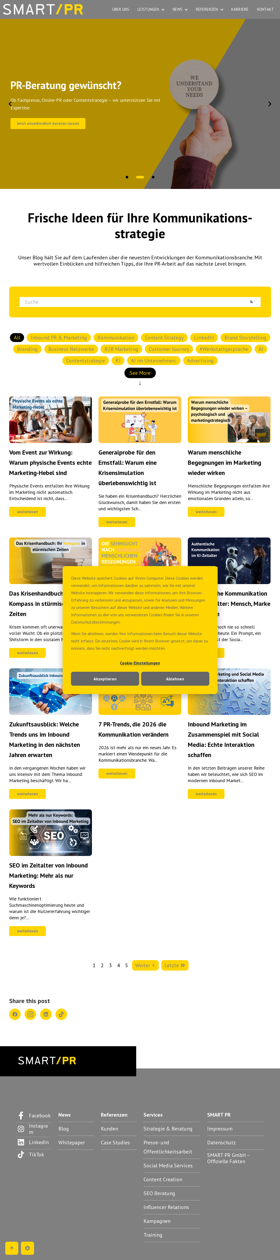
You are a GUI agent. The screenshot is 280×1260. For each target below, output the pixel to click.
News (64, 1114)
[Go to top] (11, 1248)
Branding (27, 349)
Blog (63, 1128)
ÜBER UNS (120, 9)
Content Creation (163, 1179)
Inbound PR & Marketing (59, 337)
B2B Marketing (121, 349)
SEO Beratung (159, 1193)
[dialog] (140, 630)
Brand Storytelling (245, 337)
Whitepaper (71, 1142)
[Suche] (251, 302)
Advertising (200, 360)
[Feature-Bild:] (50, 441)
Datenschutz (221, 1142)
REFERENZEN (207, 9)
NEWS (177, 9)
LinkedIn (204, 337)
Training (153, 1234)
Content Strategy (164, 337)
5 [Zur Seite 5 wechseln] (126, 965)
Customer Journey (169, 349)
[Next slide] (269, 104)
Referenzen (114, 1114)
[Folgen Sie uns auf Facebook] (33, 1115)
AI (261, 349)
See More (140, 373)
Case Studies (115, 1142)
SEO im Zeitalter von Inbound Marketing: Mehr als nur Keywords (48, 875)
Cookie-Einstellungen (140, 662)
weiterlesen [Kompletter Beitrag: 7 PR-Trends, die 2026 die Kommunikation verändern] (116, 773)
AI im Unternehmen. (154, 360)
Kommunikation (115, 337)
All (17, 337)
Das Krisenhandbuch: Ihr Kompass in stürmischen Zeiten (41, 603)
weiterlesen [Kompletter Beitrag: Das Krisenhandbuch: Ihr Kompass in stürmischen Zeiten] (27, 652)
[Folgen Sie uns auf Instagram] (33, 1129)
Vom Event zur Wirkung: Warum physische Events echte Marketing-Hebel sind (50, 462)
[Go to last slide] (10, 104)
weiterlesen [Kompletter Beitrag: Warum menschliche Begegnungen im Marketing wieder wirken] (206, 511)
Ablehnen (175, 678)
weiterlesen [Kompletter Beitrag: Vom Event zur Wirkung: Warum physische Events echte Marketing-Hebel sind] (27, 511)
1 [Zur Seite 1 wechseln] (94, 965)
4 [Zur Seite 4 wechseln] (118, 965)
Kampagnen (157, 1221)
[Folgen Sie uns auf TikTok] (33, 1154)
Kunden (109, 1128)
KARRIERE (240, 9)
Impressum (220, 1128)
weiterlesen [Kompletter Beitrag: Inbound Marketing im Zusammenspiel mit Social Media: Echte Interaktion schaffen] (206, 793)
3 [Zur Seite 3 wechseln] (110, 965)
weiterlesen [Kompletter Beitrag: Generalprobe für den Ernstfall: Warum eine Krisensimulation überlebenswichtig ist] (116, 521)
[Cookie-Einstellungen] (27, 1248)
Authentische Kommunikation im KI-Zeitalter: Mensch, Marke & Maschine (229, 603)
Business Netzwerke (71, 349)
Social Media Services (168, 1165)
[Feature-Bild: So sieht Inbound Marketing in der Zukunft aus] (50, 713)
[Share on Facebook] (15, 1014)
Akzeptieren (105, 678)
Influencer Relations (166, 1207)
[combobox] (131, 302)
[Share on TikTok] (61, 1014)
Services (153, 1114)
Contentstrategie (85, 360)
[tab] (130, 177)
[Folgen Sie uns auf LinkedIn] (33, 1142)
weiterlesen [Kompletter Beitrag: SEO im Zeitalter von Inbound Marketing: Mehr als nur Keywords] (27, 930)
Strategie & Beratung (168, 1128)
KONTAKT (265, 9)
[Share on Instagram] (30, 1014)
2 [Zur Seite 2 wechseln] (102, 965)
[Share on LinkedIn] (46, 1014)
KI (118, 360)
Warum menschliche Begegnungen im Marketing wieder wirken (224, 462)
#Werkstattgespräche (224, 349)
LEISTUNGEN (148, 9)
